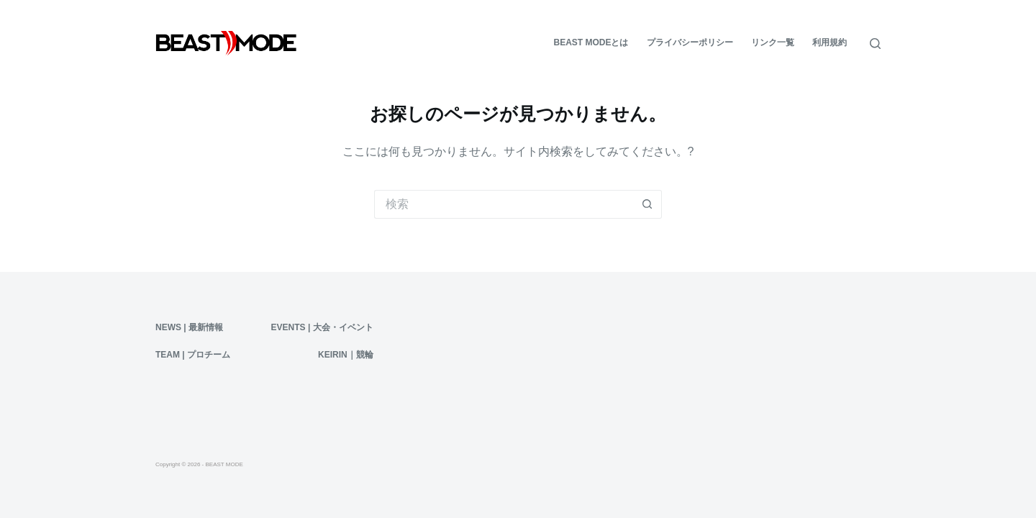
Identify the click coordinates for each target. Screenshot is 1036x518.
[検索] (875, 43)
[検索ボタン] (647, 204)
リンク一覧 (772, 42)
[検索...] (503, 204)
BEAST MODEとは (590, 42)
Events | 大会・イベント (322, 327)
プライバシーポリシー (690, 42)
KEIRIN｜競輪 (345, 355)
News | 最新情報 (189, 327)
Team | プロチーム (192, 355)
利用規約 (829, 42)
